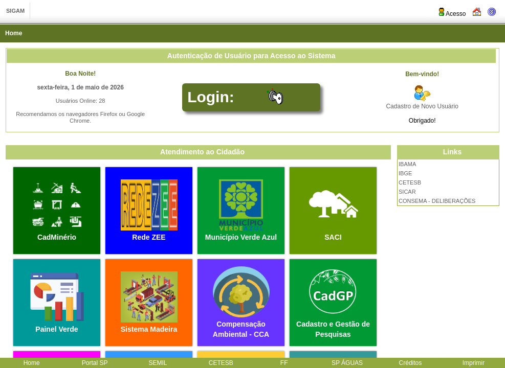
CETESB (410, 182)
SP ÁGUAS (347, 362)
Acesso (451, 13)
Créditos (410, 362)
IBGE (405, 173)
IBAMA (407, 164)
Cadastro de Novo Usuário (422, 106)
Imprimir (474, 362)
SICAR (407, 192)
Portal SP (95, 362)
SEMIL (157, 362)
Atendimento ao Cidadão (202, 152)
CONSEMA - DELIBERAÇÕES (437, 201)
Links (452, 152)
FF (284, 362)
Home (13, 33)
